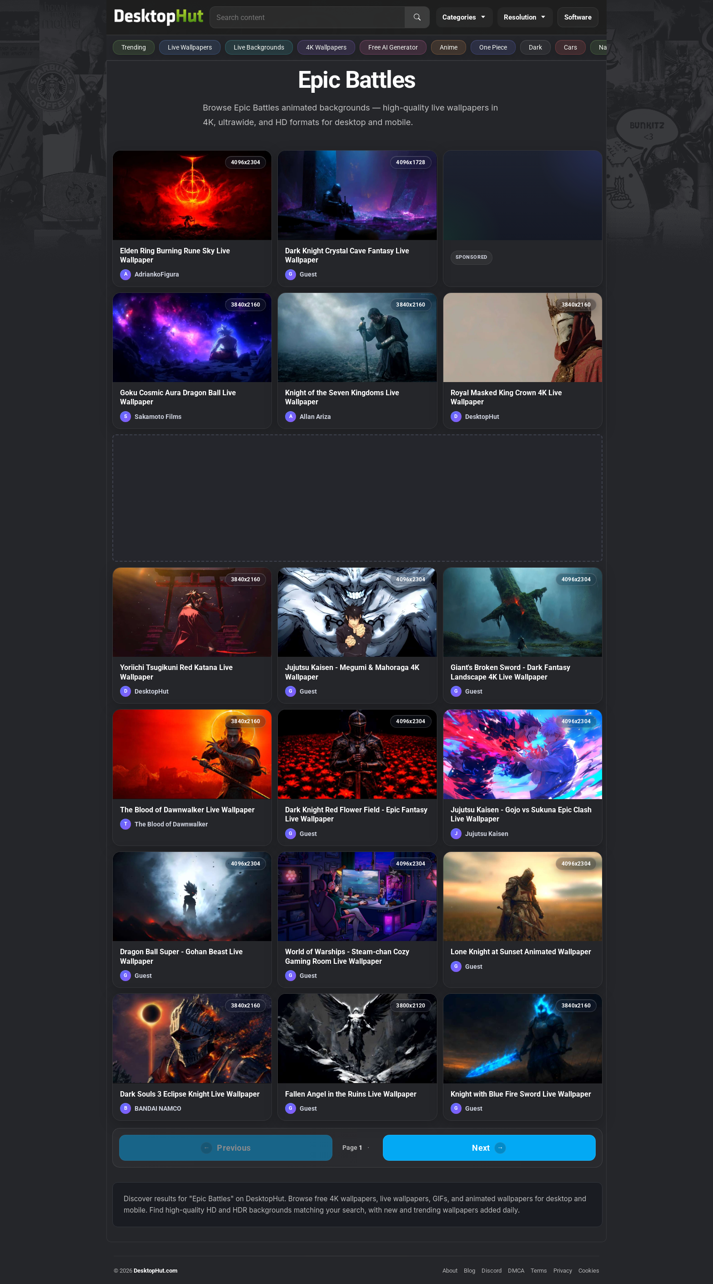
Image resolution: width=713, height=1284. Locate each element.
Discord (492, 1270)
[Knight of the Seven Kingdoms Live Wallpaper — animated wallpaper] (357, 360)
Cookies (588, 1270)
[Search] (417, 17)
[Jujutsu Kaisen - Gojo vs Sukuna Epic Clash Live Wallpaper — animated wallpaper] (522, 777)
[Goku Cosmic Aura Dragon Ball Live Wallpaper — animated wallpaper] (192, 360)
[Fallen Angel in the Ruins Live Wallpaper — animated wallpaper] (357, 1057)
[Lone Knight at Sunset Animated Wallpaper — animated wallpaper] (522, 919)
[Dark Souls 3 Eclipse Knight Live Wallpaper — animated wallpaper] (192, 1057)
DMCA (516, 1270)
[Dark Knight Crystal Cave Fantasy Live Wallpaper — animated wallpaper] (357, 218)
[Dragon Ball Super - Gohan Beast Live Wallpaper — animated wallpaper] (192, 919)
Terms (539, 1270)
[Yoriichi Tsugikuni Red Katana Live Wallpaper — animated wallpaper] (192, 635)
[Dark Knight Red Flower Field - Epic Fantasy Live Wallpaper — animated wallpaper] (357, 777)
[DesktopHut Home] (159, 17)
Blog (469, 1270)
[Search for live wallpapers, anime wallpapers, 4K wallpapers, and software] (307, 17)
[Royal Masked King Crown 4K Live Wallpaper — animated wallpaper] (522, 360)
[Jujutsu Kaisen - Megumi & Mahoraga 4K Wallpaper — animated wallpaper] (357, 635)
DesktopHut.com (155, 1270)
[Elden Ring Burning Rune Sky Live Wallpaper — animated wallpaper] (192, 218)
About (449, 1270)
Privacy (562, 1270)
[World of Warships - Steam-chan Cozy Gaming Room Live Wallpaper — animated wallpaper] (357, 919)
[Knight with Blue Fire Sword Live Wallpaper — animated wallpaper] (522, 1057)
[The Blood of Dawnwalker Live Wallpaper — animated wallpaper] (192, 777)
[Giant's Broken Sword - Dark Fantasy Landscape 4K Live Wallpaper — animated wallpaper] (522, 635)
